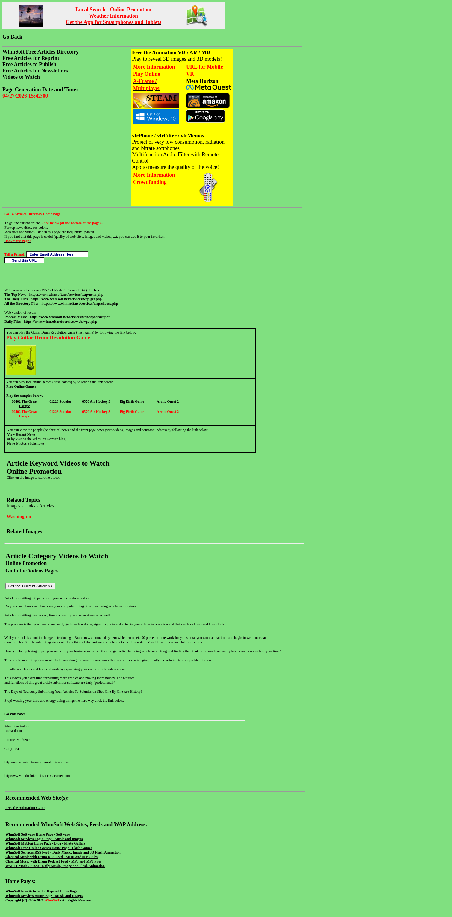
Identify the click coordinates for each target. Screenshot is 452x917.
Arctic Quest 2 (168, 401)
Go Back (12, 37)
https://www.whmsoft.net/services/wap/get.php (66, 299)
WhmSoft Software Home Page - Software (37, 834)
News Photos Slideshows (25, 443)
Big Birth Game (132, 401)
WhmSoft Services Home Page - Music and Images (44, 896)
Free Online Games (21, 386)
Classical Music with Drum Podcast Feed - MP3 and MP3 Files (53, 861)
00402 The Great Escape (24, 403)
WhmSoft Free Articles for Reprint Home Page (41, 891)
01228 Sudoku (60, 401)
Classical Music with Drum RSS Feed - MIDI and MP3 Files (51, 857)
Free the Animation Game (25, 808)
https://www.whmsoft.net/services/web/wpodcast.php (70, 317)
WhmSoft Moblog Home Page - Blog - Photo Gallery (45, 843)
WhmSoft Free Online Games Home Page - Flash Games (48, 848)
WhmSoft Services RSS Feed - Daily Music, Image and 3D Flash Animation (63, 852)
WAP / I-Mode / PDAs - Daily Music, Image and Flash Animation (55, 866)
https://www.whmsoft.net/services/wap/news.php (66, 294)
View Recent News (21, 434)
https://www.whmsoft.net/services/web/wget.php (60, 321)
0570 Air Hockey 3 (96, 401)
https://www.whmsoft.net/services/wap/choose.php (79, 303)
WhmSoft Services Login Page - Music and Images (44, 839)
